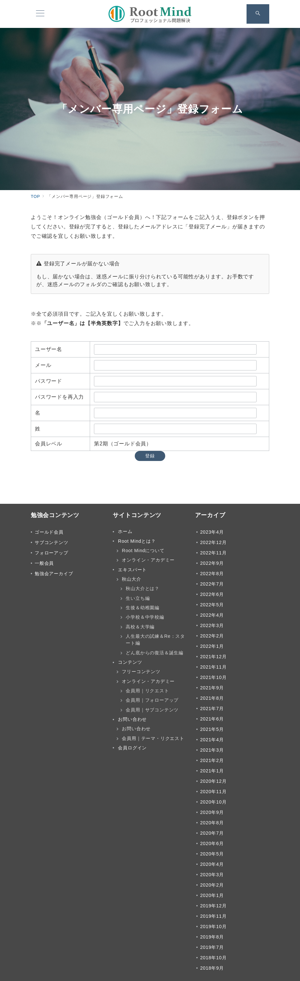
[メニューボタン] (40, 14)
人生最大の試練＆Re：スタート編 (155, 640)
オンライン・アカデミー (148, 560)
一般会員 (44, 563)
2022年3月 (212, 625)
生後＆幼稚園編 (142, 607)
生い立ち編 (138, 598)
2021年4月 (212, 739)
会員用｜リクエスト (147, 690)
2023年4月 (212, 532)
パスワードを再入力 (59, 397)
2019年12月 (213, 905)
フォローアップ (51, 552)
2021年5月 (212, 729)
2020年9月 (212, 812)
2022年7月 (212, 584)
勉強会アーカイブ (54, 573)
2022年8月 (212, 573)
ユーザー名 (48, 349)
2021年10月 (213, 677)
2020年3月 (212, 874)
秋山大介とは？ (142, 588)
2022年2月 (212, 635)
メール (43, 365)
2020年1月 (212, 895)
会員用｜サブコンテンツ (152, 709)
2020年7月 (212, 833)
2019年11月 (213, 916)
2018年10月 (213, 957)
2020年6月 (212, 843)
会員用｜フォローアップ (152, 700)
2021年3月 (212, 750)
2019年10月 (213, 926)
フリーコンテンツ (141, 671)
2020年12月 (213, 781)
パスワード (48, 381)
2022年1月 (212, 646)
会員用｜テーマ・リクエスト (153, 738)
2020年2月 (212, 885)
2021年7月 (212, 708)
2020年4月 (212, 864)
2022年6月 (212, 594)
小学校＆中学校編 (145, 617)
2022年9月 (212, 563)
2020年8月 (212, 822)
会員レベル (48, 443)
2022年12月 (213, 542)
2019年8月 (212, 936)
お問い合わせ (136, 728)
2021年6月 (212, 718)
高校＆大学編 (140, 626)
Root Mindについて (143, 550)
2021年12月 (213, 656)
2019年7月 (212, 947)
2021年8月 (212, 698)
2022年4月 (212, 615)
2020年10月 (213, 802)
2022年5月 (212, 604)
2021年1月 (212, 770)
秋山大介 (131, 579)
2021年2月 (212, 760)
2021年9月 (212, 687)
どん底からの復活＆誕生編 (154, 652)
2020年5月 (212, 853)
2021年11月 (213, 667)
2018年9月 (212, 968)
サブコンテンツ (51, 542)
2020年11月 (213, 791)
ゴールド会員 (49, 532)
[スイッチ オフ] (258, 14)
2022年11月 (213, 552)
